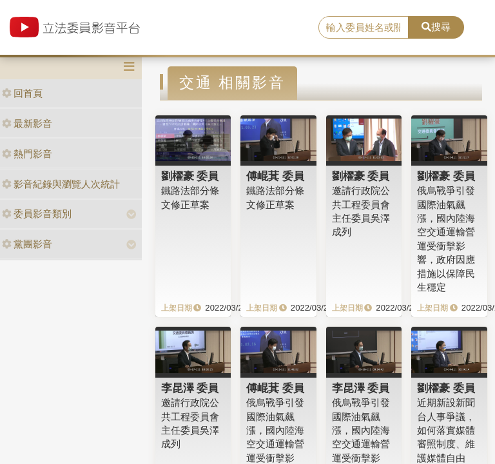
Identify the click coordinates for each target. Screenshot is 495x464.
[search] (363, 27)
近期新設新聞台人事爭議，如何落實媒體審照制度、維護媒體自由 (446, 430)
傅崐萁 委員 (275, 176)
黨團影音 (27, 243)
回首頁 (22, 93)
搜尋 (436, 26)
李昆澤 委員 (190, 388)
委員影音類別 (37, 213)
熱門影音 (27, 153)
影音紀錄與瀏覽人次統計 (61, 184)
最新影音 (27, 123)
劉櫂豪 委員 (190, 176)
